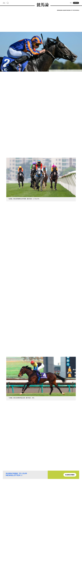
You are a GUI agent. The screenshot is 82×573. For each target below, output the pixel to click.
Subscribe (29, 562)
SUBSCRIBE (69, 475)
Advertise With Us (50, 558)
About (28, 558)
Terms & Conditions (51, 562)
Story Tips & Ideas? (50, 560)
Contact (28, 560)
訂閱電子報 (76, 3)
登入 (71, 3)
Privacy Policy (30, 564)
